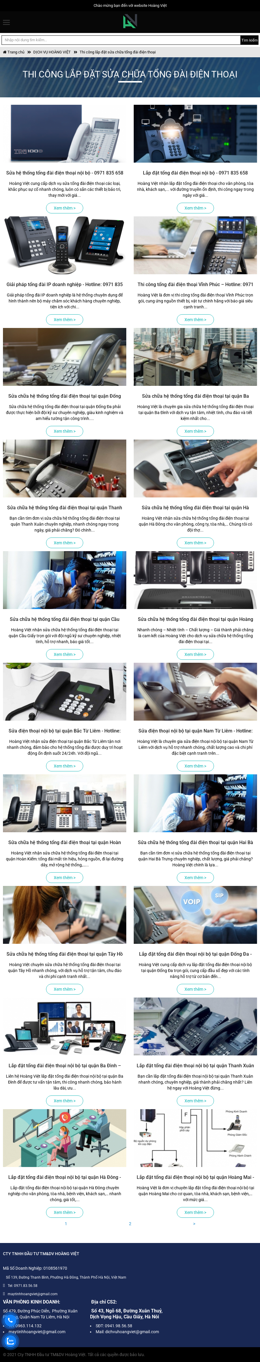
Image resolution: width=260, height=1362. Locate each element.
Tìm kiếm (249, 40)
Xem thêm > (64, 208)
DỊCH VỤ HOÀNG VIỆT (52, 52)
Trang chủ (13, 52)
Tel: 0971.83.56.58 (22, 1286)
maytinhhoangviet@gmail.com (33, 1294)
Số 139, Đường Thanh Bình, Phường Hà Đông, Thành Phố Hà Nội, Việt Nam (66, 1277)
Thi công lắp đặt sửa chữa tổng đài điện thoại (118, 52)
